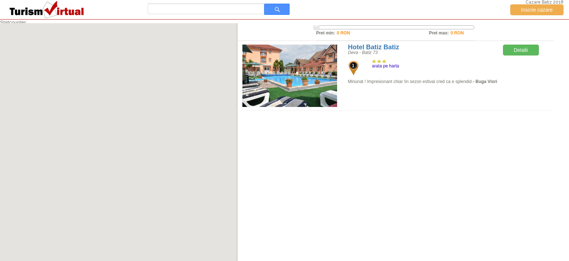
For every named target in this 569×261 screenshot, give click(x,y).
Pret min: (325, 33)
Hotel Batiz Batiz (373, 47)
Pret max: (439, 33)
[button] (118, 137)
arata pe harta (385, 66)
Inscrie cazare (537, 10)
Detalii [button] (521, 50)
